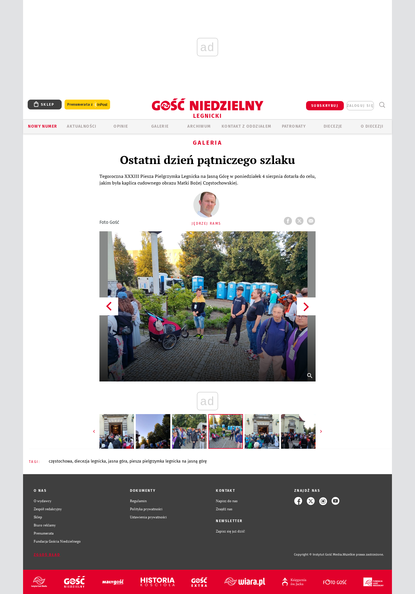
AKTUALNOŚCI (81, 126)
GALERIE (160, 126)
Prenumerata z (87, 104)
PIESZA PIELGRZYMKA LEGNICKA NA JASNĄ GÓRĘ (168, 461)
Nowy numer (42, 126)
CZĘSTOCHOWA (60, 461)
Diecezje (333, 126)
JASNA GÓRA (117, 461)
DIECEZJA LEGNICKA (90, 461)
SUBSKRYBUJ (324, 106)
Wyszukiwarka (382, 105)
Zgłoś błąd (47, 555)
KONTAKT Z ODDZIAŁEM (246, 126)
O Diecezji (372, 126)
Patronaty (294, 126)
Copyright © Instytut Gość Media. (318, 554)
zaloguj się (360, 106)
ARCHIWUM (199, 126)
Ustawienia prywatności (148, 517)
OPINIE (121, 126)
